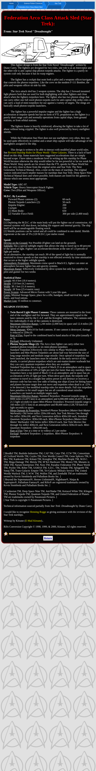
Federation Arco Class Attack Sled (30, 7)
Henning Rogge (38, 512)
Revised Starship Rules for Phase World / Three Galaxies (37, 152)
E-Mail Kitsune (33, 520)
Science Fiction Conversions (34, 3)
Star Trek (58, 3)
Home (11, 3)
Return (48, 538)
